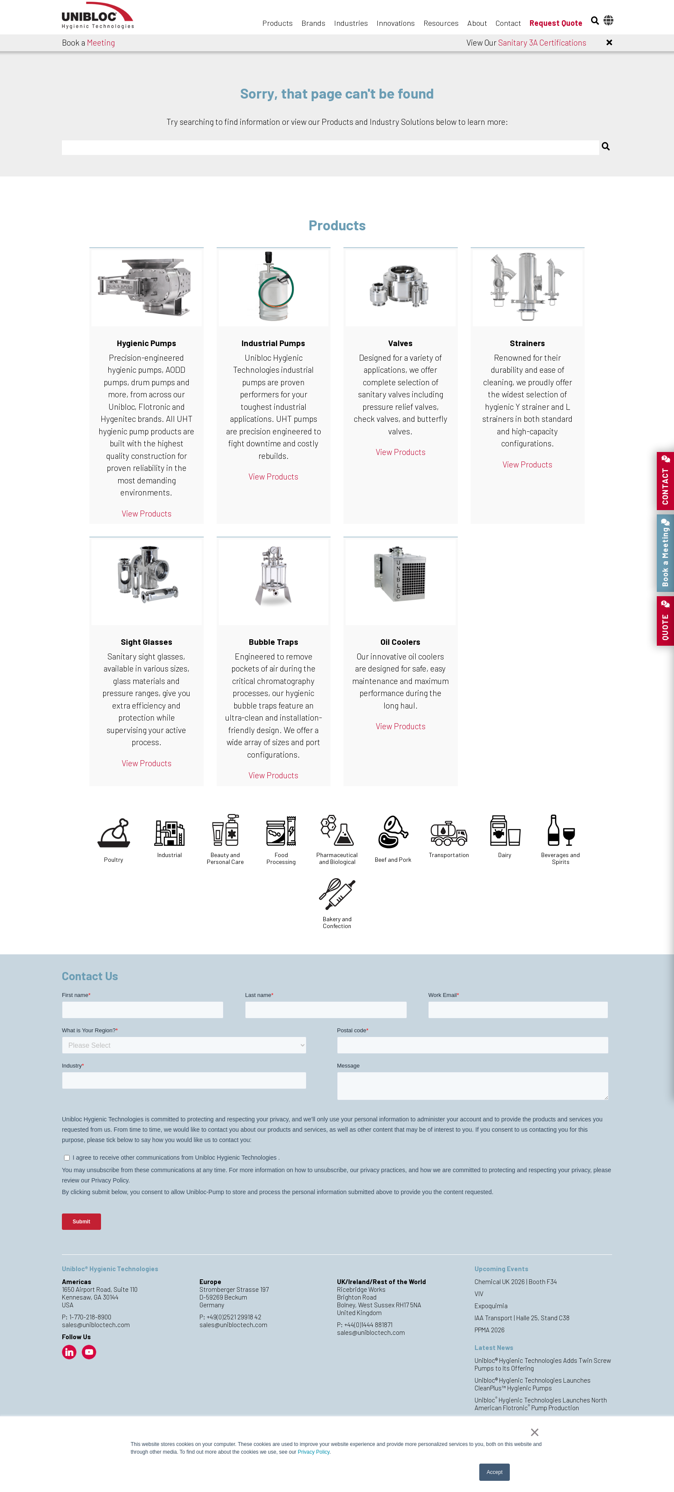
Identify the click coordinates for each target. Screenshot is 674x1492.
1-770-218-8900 (90, 1317)
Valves (400, 343)
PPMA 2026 (490, 1330)
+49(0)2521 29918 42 (234, 1317)
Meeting (101, 42)
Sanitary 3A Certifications (542, 42)
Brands (313, 23)
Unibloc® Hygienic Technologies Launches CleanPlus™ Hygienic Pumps (533, 1384)
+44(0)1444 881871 (368, 1324)
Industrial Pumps (273, 343)
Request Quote (556, 23)
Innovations (396, 23)
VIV (479, 1293)
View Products (147, 513)
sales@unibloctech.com (96, 1324)
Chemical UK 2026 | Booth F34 (516, 1281)
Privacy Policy (314, 1452)
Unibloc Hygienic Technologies (105, 18)
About (477, 23)
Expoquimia (491, 1305)
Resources (441, 23)
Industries (351, 23)
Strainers (527, 343)
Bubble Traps (273, 642)
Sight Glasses (146, 642)
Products (277, 23)
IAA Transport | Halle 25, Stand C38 (522, 1318)
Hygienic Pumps (146, 343)
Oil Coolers (400, 642)
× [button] (534, 1432)
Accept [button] (494, 1472)
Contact (508, 23)
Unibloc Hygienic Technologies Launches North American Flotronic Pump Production (541, 1404)
